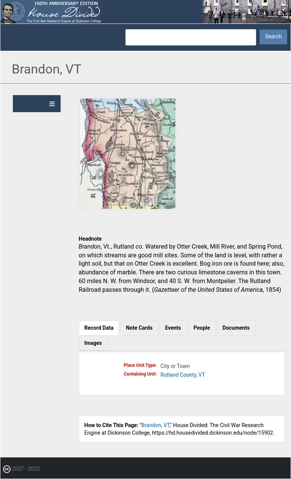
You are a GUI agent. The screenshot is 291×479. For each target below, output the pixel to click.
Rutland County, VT (183, 375)
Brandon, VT (155, 425)
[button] (128, 208)
